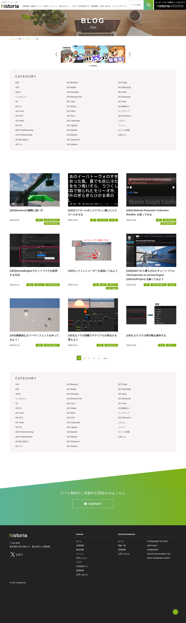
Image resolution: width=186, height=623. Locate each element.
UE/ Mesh (122, 92)
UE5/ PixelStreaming (24, 130)
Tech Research (124, 116)
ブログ (74, 6)
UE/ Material (72, 130)
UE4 (17, 82)
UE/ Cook (71, 101)
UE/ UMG (122, 101)
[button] (56, 54)
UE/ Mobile (71, 87)
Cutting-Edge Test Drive (157, 541)
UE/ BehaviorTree (74, 97)
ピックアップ (124, 111)
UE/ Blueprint (72, 82)
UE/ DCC (19, 116)
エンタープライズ (119, 6)
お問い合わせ (105, 6)
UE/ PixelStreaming (23, 135)
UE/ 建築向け (124, 106)
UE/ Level (19, 111)
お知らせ (122, 135)
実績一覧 (122, 545)
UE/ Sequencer (73, 140)
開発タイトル (36, 6)
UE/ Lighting (72, 125)
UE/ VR (18, 125)
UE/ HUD (71, 116)
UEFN (45, 6)
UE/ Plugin (122, 82)
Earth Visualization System (158, 558)
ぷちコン (122, 121)
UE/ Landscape (73, 121)
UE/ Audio (19, 121)
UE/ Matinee (72, 135)
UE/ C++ (19, 144)
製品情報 (80, 550)
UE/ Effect (71, 111)
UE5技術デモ (83, 6)
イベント (53, 6)
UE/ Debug (71, 106)
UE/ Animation (73, 92)
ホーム (79, 541)
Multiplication (152, 550)
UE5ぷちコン (64, 6)
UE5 (17, 87)
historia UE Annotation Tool (158, 554)
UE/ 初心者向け (22, 140)
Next (105, 358)
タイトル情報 (124, 130)
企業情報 (25, 6)
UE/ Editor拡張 (124, 87)
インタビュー (21, 97)
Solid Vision (152, 545)
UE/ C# (18, 106)
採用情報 (94, 6)
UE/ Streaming (124, 97)
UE (16, 101)
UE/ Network (72, 144)
